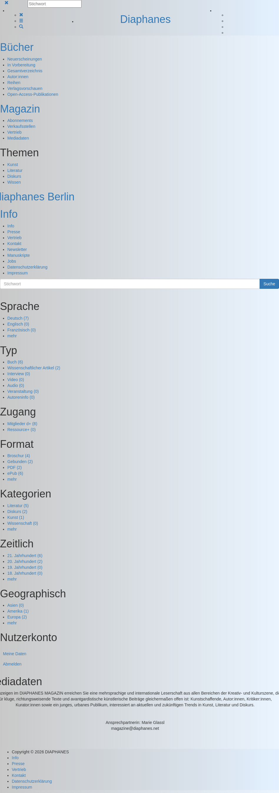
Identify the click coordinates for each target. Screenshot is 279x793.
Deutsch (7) (18, 318)
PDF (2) (14, 467)
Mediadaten (18, 138)
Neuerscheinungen (24, 59)
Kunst (12, 164)
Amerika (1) (18, 611)
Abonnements (20, 120)
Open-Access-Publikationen (32, 94)
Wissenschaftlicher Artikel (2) (33, 368)
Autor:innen (18, 76)
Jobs (11, 261)
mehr (12, 335)
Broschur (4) (18, 455)
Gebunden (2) (20, 461)
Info (9, 214)
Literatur (14, 170)
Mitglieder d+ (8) (22, 423)
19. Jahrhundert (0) (24, 567)
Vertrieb (14, 132)
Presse (13, 231)
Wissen (14, 182)
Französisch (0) (21, 330)
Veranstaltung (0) (23, 391)
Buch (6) (15, 362)
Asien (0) (15, 605)
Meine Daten (14, 653)
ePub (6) (15, 473)
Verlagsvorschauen (24, 88)
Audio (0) (15, 385)
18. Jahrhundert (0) (24, 573)
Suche (269, 283)
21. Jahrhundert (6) (24, 555)
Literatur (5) (18, 505)
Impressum (17, 273)
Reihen (13, 82)
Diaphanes (145, 19)
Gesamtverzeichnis (24, 70)
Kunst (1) (15, 517)
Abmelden (12, 664)
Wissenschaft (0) (22, 523)
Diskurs (14, 176)
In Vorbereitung (21, 65)
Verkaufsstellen (21, 126)
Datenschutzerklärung (27, 267)
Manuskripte (18, 255)
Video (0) (15, 379)
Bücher (17, 47)
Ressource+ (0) (21, 429)
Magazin (20, 109)
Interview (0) (18, 373)
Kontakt (14, 243)
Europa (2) (17, 617)
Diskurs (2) (17, 511)
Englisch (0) (18, 324)
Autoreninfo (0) (21, 397)
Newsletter (17, 249)
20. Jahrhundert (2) (24, 561)
